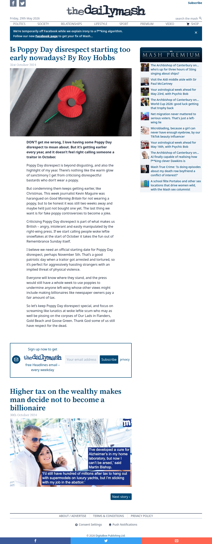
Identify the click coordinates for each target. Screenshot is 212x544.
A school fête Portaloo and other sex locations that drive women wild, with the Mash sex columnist (176, 185)
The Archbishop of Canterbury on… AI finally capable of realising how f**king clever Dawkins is (175, 157)
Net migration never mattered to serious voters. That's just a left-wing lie (173, 118)
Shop (192, 24)
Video (170, 24)
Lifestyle (100, 24)
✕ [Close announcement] (196, 32)
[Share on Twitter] (106, 540)
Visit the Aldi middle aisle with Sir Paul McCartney (173, 81)
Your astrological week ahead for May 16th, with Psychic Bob (173, 144)
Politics (19, 24)
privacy (125, 359)
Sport (123, 24)
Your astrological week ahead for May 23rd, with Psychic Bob (173, 92)
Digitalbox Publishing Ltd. (110, 535)
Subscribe (109, 359)
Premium (146, 24)
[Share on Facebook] (35, 540)
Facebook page (46, 36)
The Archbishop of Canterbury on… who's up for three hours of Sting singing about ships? (175, 69)
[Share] (176, 540)
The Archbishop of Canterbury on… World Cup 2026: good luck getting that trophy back (175, 104)
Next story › (121, 496)
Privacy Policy (142, 516)
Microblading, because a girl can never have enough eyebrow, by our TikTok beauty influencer (175, 132)
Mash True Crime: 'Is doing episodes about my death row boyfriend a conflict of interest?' (176, 171)
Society (43, 24)
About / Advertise (72, 516)
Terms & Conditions (108, 516)
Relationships (71, 24)
